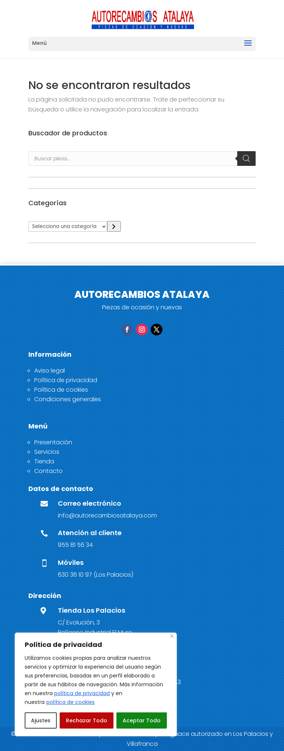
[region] (96, 684)
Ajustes (40, 720)
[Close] (171, 636)
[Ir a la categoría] (114, 226)
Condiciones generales (67, 399)
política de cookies (70, 702)
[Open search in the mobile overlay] (142, 158)
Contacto (48, 471)
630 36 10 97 (75, 574)
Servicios (46, 452)
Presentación (53, 442)
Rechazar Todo (86, 720)
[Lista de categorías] (67, 226)
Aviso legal (49, 370)
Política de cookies (61, 389)
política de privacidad (82, 693)
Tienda (44, 461)
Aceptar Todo (142, 720)
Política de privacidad (65, 380)
